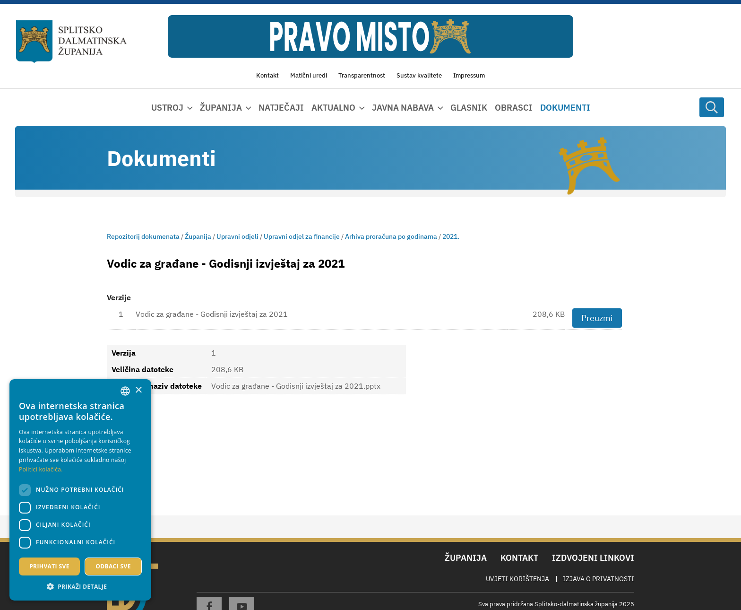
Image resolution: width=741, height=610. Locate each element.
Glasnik (468, 107)
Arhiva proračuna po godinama (391, 236)
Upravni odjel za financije (302, 236)
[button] (80, 586)
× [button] (138, 390)
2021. (450, 236)
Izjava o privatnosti (598, 579)
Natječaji (281, 107)
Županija (198, 236)
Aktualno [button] (333, 107)
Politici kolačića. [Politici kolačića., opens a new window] (41, 469)
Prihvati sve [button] (49, 566)
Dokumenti (565, 107)
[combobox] (125, 391)
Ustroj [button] (167, 107)
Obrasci (514, 107)
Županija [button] (221, 107)
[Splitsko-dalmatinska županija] (71, 42)
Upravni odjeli (237, 236)
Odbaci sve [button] (113, 566)
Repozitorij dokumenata (143, 236)
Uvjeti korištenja (517, 579)
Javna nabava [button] (403, 107)
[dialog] (80, 490)
